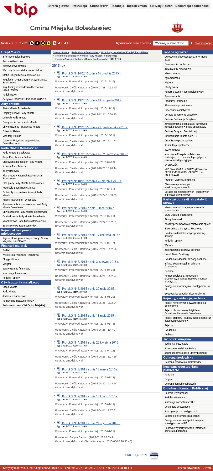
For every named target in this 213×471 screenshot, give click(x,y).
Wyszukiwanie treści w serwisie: (134, 43)
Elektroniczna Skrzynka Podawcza (183, 228)
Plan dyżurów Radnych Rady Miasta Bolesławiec (22, 177)
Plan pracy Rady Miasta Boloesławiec (23, 183)
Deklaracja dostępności (192, 6)
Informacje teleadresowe (16, 56)
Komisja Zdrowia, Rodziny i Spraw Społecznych (81, 59)
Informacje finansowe (14, 273)
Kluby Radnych (10, 171)
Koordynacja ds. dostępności (181, 411)
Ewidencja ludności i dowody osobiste (186, 259)
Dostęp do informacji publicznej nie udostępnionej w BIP (184, 422)
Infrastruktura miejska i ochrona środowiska (182, 265)
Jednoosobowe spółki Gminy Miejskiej (23, 305)
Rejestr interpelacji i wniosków (19, 199)
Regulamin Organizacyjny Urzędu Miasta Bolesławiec (24, 81)
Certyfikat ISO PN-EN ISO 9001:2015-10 (24, 99)
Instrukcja (79, 6)
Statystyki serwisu (15, 468)
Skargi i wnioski (173, 219)
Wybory (169, 82)
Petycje (169, 379)
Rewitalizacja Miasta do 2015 (181, 136)
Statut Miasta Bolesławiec (16, 108)
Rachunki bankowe (12, 61)
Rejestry (169, 325)
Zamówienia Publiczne (177, 64)
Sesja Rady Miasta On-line (16, 157)
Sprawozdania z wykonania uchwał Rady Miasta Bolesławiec (24, 206)
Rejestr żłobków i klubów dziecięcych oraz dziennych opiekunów (188, 319)
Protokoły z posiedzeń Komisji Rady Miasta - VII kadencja (86, 55)
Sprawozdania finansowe (16, 268)
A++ (67, 43)
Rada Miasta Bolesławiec (16, 152)
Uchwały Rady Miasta (14, 117)
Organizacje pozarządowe (179, 140)
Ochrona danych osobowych (180, 383)
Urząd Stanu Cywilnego (177, 254)
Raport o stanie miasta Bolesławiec (184, 91)
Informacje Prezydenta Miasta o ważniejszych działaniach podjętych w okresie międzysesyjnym (186, 157)
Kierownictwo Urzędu (14, 65)
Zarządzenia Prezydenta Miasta (19, 122)
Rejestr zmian (137, 6)
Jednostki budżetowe (14, 296)
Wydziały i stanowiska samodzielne (22, 70)
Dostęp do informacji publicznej (182, 415)
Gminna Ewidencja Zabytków (180, 119)
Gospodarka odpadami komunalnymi (185, 293)
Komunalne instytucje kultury (18, 300)
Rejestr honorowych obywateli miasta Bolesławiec (185, 304)
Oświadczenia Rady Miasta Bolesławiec (24, 216)
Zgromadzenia (173, 78)
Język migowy (172, 149)
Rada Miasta (9, 291)
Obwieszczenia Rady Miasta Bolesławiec (24, 211)
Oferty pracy (171, 87)
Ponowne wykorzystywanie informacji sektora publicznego (185, 429)
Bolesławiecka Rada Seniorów (19, 225)
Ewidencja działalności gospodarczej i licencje (186, 235)
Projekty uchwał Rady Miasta (18, 113)
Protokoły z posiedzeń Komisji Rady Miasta (22, 194)
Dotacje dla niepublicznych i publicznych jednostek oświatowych (187, 193)
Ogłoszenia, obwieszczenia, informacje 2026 (186, 58)
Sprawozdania (172, 96)
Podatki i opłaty (11, 277)
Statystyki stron (161, 6)
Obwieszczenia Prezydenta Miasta (21, 126)
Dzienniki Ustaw (11, 131)
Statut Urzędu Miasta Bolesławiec (21, 75)
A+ (60, 43)
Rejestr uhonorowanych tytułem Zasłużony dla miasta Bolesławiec (183, 312)
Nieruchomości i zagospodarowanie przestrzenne (184, 209)
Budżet (6, 250)
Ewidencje (170, 330)
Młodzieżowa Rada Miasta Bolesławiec (24, 221)
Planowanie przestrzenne (178, 105)
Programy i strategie (176, 100)
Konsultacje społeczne (177, 145)
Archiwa (169, 334)
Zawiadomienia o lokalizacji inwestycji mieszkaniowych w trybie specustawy (186, 125)
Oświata (169, 271)
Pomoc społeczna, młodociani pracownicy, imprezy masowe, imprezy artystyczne (186, 278)
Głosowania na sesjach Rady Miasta (22, 161)
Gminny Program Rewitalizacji (181, 131)
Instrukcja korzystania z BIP (180, 402)
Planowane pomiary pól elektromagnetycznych (178, 186)
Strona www (99, 6)
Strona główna (58, 6)
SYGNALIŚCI (171, 164)
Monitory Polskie (11, 136)
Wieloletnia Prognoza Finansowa (20, 254)
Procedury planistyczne (177, 110)
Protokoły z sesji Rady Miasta (18, 187)
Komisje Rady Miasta (14, 166)
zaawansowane (203, 43)
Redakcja (117, 6)
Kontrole (169, 374)
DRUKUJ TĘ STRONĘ (140, 455)
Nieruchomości (173, 73)
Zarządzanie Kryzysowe (178, 68)
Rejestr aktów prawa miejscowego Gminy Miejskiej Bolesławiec (25, 240)
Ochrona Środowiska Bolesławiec (183, 362)
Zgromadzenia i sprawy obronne (182, 249)
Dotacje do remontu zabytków (181, 114)
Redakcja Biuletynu (175, 397)
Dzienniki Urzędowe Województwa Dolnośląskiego (21, 142)
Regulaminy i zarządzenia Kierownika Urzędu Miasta (22, 89)
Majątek (6, 264)
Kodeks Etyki (9, 94)
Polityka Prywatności (176, 393)
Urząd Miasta (9, 287)
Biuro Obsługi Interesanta (179, 214)
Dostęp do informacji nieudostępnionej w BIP (187, 288)
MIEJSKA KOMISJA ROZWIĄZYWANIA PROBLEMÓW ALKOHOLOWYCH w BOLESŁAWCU (186, 172)
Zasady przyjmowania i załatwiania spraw (188, 224)
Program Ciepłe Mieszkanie (180, 179)
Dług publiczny (10, 259)
